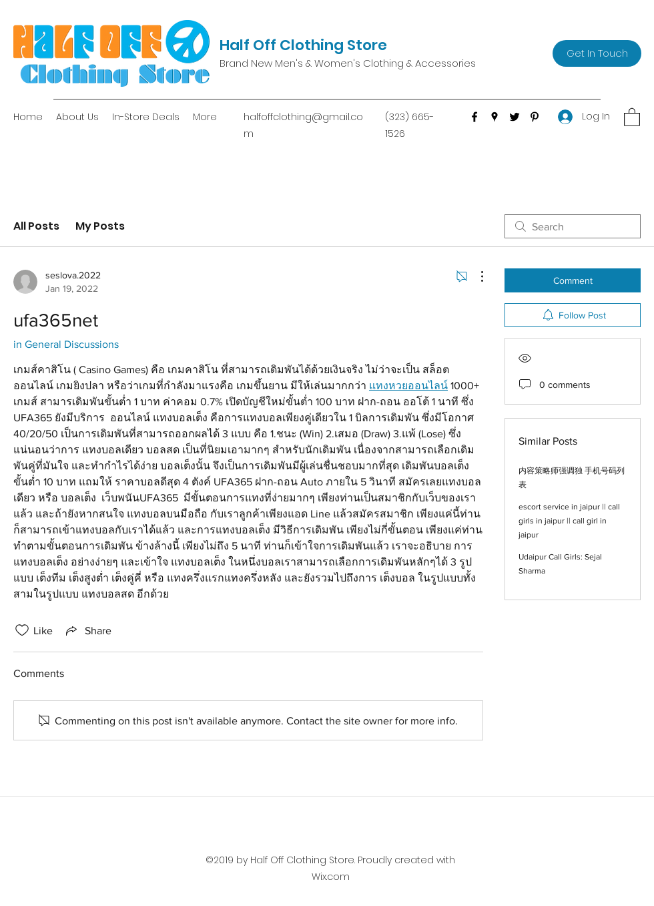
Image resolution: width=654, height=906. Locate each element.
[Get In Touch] (597, 53)
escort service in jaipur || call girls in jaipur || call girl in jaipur (569, 520)
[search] (573, 226)
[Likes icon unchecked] (22, 630)
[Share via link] (87, 630)
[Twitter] (514, 117)
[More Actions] (475, 276)
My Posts (100, 226)
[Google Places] (494, 117)
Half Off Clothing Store (303, 45)
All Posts (36, 226)
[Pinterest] (534, 117)
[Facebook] (474, 117)
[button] (632, 116)
